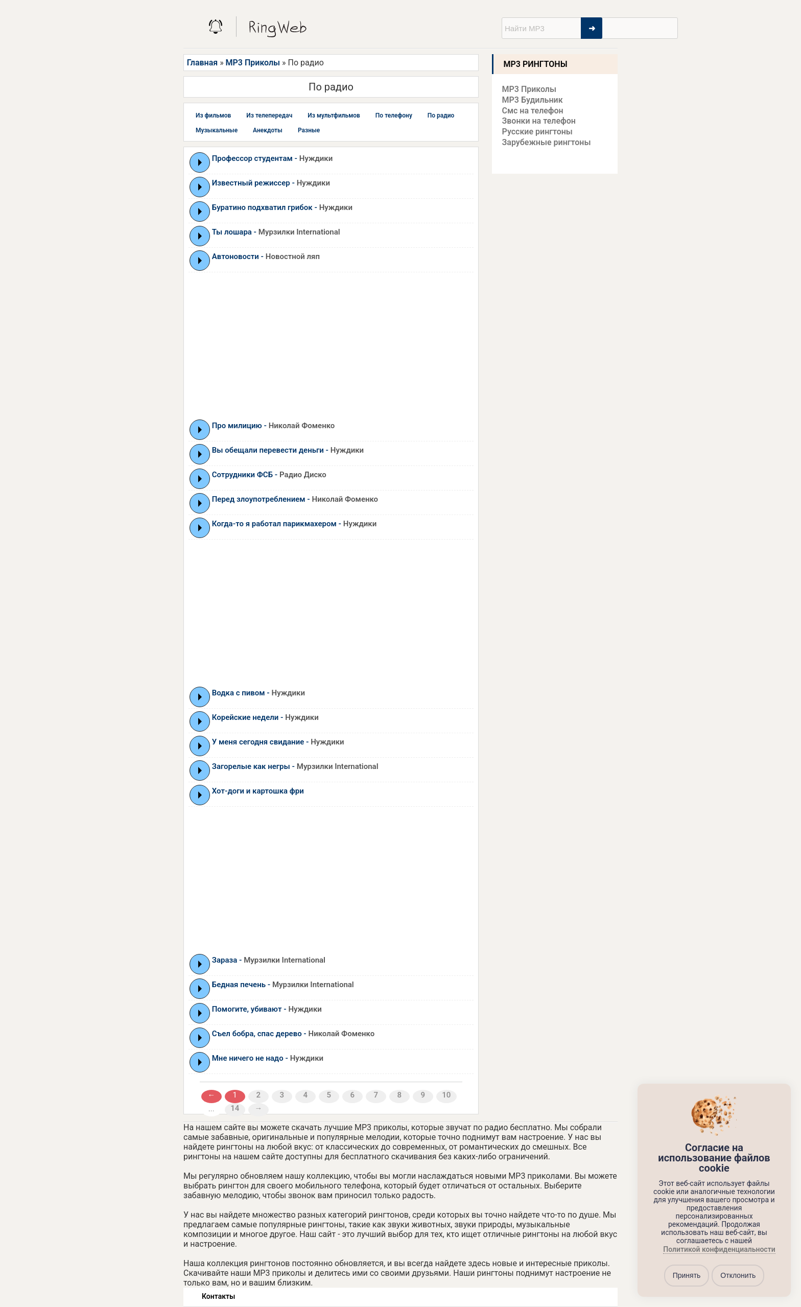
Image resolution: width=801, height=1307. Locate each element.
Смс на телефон (532, 110)
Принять (687, 1275)
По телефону (393, 115)
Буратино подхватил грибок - (282, 207)
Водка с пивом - (258, 692)
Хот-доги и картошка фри (258, 791)
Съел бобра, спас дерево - (293, 1033)
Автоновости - (266, 256)
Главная (202, 62)
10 (446, 1095)
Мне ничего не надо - (267, 1058)
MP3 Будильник (532, 100)
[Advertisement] (331, 345)
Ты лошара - (276, 232)
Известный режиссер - (271, 183)
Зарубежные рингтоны (546, 142)
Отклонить (738, 1275)
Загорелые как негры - (295, 766)
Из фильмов (213, 115)
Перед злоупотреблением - (295, 499)
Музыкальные (217, 130)
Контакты (218, 1296)
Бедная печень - (283, 984)
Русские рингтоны (537, 131)
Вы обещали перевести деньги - (288, 450)
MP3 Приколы (253, 62)
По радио (441, 115)
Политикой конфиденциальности (719, 1249)
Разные (309, 130)
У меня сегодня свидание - (278, 741)
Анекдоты (267, 130)
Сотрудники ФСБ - (269, 474)
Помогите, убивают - (267, 1009)
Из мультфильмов (334, 115)
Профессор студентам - (272, 158)
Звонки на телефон (539, 121)
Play (200, 162)
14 (234, 1108)
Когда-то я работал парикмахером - (294, 523)
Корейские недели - (265, 717)
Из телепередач (269, 115)
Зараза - (268, 960)
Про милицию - (273, 425)
